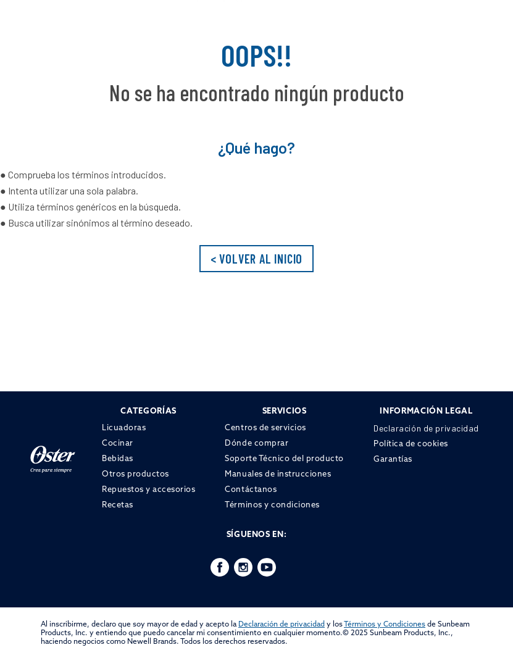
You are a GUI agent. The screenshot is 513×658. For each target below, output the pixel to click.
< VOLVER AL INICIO (256, 258)
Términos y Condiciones (384, 623)
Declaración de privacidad (281, 623)
